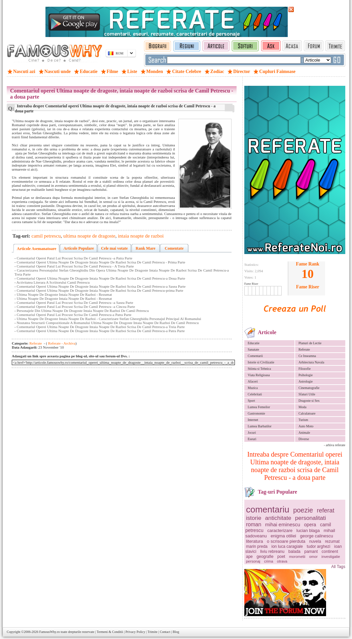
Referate (304, 349)
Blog (176, 632)
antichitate (278, 518)
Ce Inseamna (307, 356)
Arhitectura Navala (311, 362)
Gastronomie (256, 413)
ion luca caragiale (287, 546)
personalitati (310, 518)
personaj (253, 561)
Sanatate (253, 349)
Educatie (253, 343)
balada (294, 551)
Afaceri (253, 381)
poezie (303, 510)
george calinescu (316, 535)
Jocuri (252, 432)
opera (310, 524)
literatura (254, 541)
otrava (282, 561)
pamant (311, 551)
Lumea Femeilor (259, 407)
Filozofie (304, 368)
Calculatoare (307, 413)
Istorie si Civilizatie (261, 362)
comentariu (267, 509)
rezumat (332, 541)
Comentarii (255, 356)
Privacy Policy (135, 632)
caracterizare (279, 530)
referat (326, 510)
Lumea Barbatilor (260, 426)
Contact (165, 632)
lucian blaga (308, 530)
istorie (253, 518)
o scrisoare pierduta (286, 541)
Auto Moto (305, 426)
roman (253, 524)
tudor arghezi (318, 546)
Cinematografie (308, 388)
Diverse (303, 439)
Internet (253, 420)
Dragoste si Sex (309, 400)
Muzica (253, 388)
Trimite (152, 632)
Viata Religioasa (259, 375)
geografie (265, 556)
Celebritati (255, 394)
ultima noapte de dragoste (89, 236)
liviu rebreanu (272, 551)
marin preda (257, 546)
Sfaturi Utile (306, 394)
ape (249, 556)
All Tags (338, 566)
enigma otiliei (283, 535)
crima (268, 561)
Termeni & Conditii (110, 632)
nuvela (315, 541)
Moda (302, 407)
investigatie (330, 557)
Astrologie (305, 381)
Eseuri (252, 439)
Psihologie (305, 375)
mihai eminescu (282, 524)
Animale (304, 432)
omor (313, 557)
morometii (297, 557)
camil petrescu (46, 236)
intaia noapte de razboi (141, 236)
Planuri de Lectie (309, 343)
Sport (251, 400)
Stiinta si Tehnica (259, 368)
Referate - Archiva (61, 343)
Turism (303, 420)
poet (281, 556)
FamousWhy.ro (49, 632)
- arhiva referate (334, 445)
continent (330, 551)
